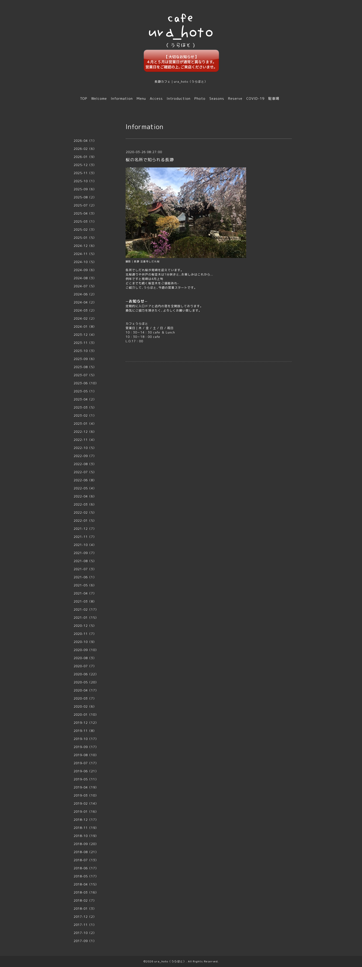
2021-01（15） (86, 617)
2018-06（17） (86, 868)
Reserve (235, 98)
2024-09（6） (85, 270)
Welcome (99, 98)
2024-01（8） (85, 326)
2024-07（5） (85, 286)
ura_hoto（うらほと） (170, 961)
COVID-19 (255, 98)
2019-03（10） (86, 795)
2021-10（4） (85, 545)
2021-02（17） (86, 609)
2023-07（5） (85, 375)
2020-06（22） (86, 674)
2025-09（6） (85, 189)
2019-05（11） (86, 779)
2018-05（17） (86, 876)
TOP (83, 98)
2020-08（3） (85, 658)
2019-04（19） (86, 787)
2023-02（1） (85, 415)
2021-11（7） (85, 537)
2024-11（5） (85, 254)
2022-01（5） (85, 520)
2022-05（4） (85, 488)
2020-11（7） (85, 634)
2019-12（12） (86, 723)
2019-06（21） (86, 771)
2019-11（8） (85, 731)
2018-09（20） (86, 844)
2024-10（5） (85, 262)
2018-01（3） (85, 908)
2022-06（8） (85, 480)
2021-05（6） (85, 585)
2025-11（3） (85, 173)
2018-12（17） (86, 820)
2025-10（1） (85, 181)
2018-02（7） (85, 900)
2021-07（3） (85, 569)
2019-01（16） (86, 811)
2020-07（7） (85, 666)
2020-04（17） (86, 690)
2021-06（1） (85, 577)
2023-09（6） (85, 359)
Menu (141, 98)
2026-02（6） (85, 149)
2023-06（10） (86, 383)
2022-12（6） (85, 432)
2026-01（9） (85, 157)
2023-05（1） (85, 391)
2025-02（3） (85, 229)
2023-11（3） (85, 343)
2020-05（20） (86, 682)
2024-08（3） (85, 278)
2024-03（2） (85, 310)
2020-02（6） (85, 706)
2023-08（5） (85, 367)
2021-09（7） (85, 553)
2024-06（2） (85, 294)
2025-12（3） (85, 165)
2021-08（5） (85, 561)
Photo (199, 98)
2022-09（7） (85, 456)
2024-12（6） (85, 246)
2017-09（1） (85, 941)
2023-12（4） (85, 335)
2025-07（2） (85, 205)
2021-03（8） (85, 601)
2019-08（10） (86, 755)
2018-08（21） (86, 852)
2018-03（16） (86, 892)
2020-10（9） (85, 642)
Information (122, 98)
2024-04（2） (85, 302)
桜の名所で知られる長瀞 (150, 160)
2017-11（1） (85, 925)
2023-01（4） (85, 423)
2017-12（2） (85, 917)
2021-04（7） (85, 593)
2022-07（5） (85, 472)
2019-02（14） (86, 803)
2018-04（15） (86, 884)
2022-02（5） (85, 512)
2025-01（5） (85, 238)
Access (156, 98)
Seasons (216, 98)
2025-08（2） (85, 197)
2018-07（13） (86, 860)
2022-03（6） (85, 504)
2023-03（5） (85, 407)
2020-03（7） (85, 698)
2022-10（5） (85, 448)
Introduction (178, 98)
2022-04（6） (85, 496)
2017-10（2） (85, 933)
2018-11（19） (86, 828)
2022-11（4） (85, 440)
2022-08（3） (85, 464)
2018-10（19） (86, 836)
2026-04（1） (85, 141)
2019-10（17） (86, 739)
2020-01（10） (86, 714)
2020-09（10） (86, 650)
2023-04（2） (85, 399)
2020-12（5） (85, 626)
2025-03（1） (85, 221)
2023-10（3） (85, 351)
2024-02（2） (85, 318)
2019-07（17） (86, 763)
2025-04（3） (85, 213)
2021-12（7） (85, 529)
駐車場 (273, 98)
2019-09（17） (86, 747)
